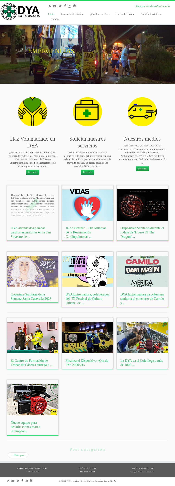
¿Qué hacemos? (99, 14)
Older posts (18, 455)
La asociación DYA (72, 14)
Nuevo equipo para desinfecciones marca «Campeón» (25, 427)
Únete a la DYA (125, 14)
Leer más (32, 172)
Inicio (51, 14)
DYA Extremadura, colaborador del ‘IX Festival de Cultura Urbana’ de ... (87, 298)
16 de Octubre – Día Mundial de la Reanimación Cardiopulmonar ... (85, 232)
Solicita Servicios (151, 14)
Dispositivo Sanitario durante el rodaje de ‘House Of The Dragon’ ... (142, 232)
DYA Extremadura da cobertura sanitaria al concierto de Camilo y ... (142, 298)
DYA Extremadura (72, 481)
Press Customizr (96, 481)
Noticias (55, 19)
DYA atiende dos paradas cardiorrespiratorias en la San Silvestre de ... (31, 232)
